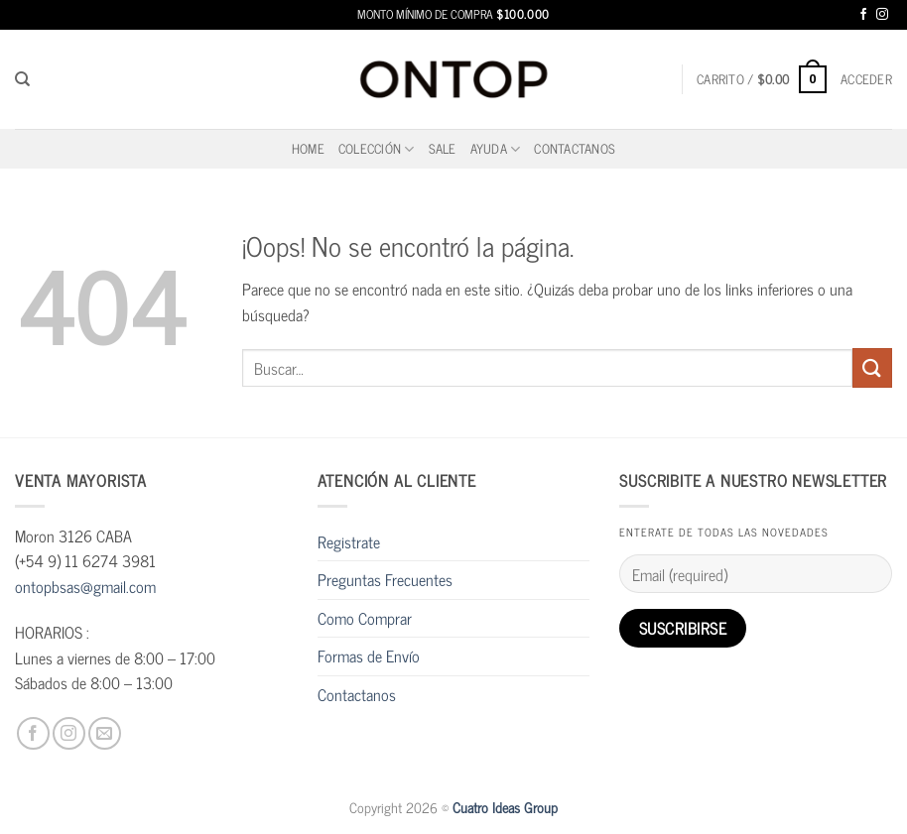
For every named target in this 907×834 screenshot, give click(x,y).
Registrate (349, 541)
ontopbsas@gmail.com (85, 586)
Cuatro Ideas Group (505, 807)
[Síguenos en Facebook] (863, 15)
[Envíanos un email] (104, 733)
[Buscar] (22, 79)
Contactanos (574, 148)
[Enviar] (872, 367)
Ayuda (495, 148)
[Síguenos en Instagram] (882, 15)
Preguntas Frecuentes (385, 579)
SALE (442, 148)
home (308, 148)
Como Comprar (365, 618)
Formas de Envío (369, 655)
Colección (376, 148)
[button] (762, 79)
